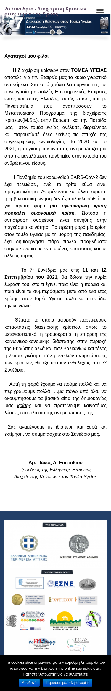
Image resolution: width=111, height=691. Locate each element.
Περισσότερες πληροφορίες (67, 683)
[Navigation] (100, 11)
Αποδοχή (29, 683)
